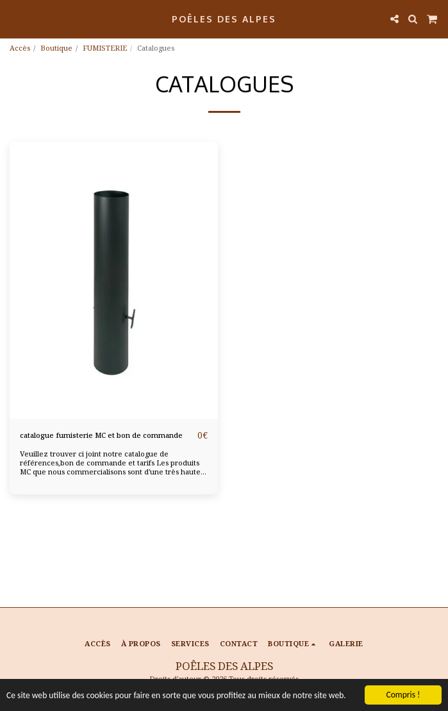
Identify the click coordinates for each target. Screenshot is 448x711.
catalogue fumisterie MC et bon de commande (101, 435)
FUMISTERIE (105, 48)
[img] (114, 280)
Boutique (56, 48)
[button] (14, 18)
